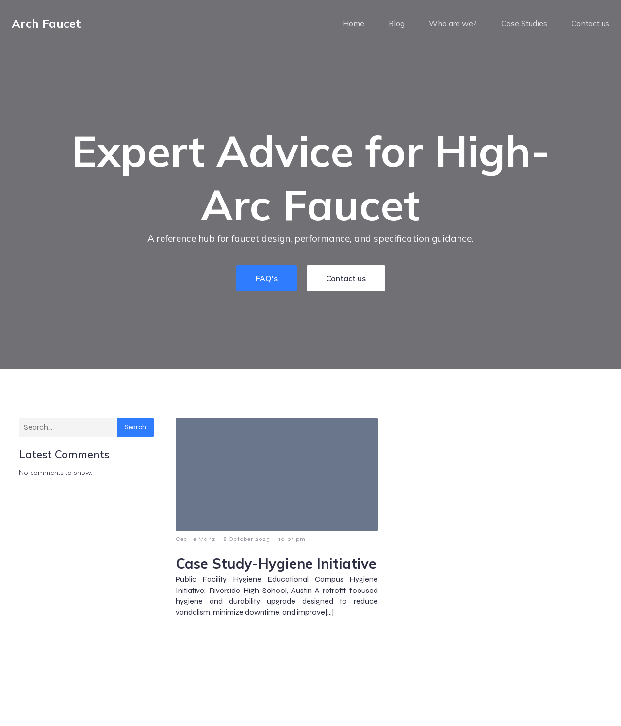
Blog (397, 27)
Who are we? (453, 27)
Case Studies (524, 27)
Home (353, 27)
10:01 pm (292, 546)
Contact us (590, 27)
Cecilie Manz (195, 546)
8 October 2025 (247, 546)
